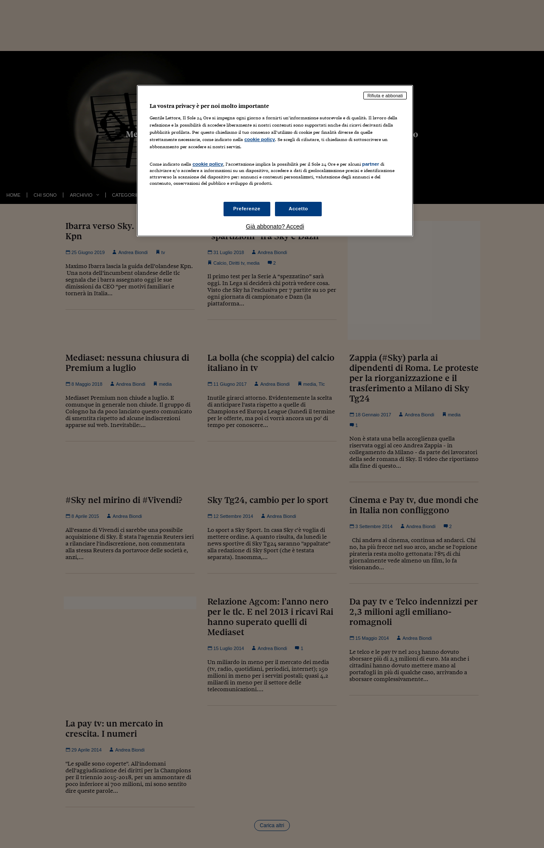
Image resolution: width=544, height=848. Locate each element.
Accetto (298, 208)
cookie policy (259, 139)
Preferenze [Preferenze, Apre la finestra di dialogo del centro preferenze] (247, 208)
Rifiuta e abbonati (385, 95)
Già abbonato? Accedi (275, 226)
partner (370, 164)
